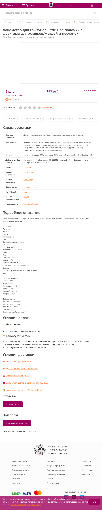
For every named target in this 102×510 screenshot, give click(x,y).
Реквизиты (16, 478)
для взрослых (29, 172)
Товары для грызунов (32, 22)
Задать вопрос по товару (16, 423)
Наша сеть (86, 474)
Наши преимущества (56, 474)
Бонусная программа (56, 465)
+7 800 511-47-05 (57, 450)
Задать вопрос (53, 483)
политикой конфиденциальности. (25, 504)
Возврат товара (18, 474)
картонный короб (31, 204)
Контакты (16, 483)
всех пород (28, 179)
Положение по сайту (20, 470)
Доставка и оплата (32, 118)
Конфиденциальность (21, 465)
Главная (8, 22)
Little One (27, 167)
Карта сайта (86, 461)
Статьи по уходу (53, 461)
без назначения (30, 187)
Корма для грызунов (60, 22)
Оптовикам (86, 465)
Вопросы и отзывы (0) (60, 118)
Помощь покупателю (56, 470)
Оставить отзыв (12, 404)
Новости (50, 478)
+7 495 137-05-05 (57, 446)
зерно (26, 192)
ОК (94, 501)
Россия (26, 197)
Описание (10, 118)
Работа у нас (87, 470)
